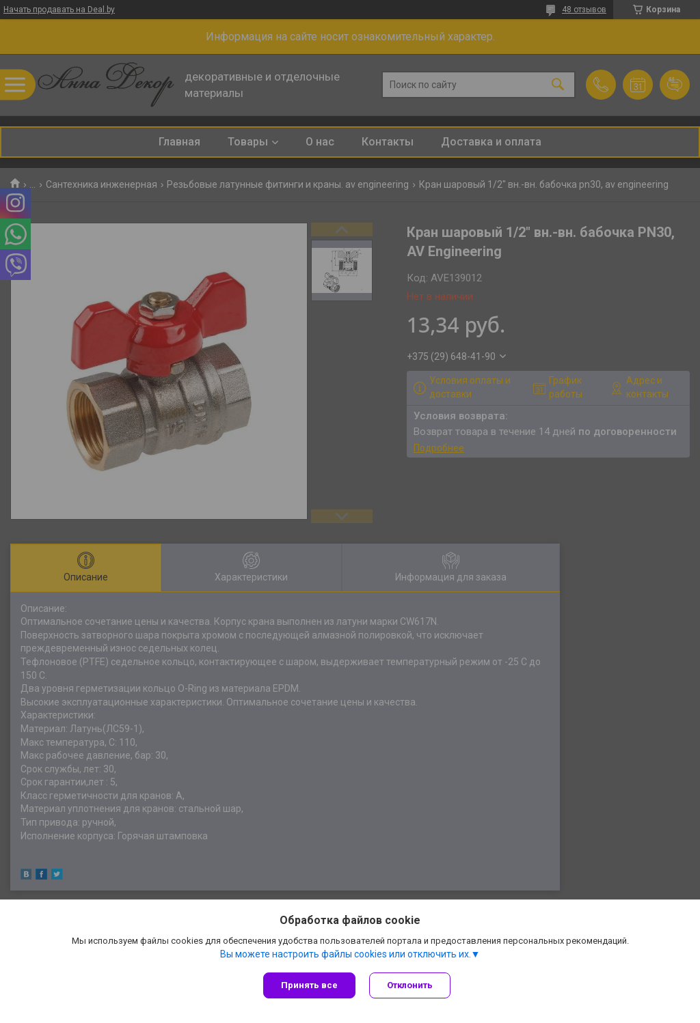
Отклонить (410, 985)
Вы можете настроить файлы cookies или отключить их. (345, 954)
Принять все (309, 985)
